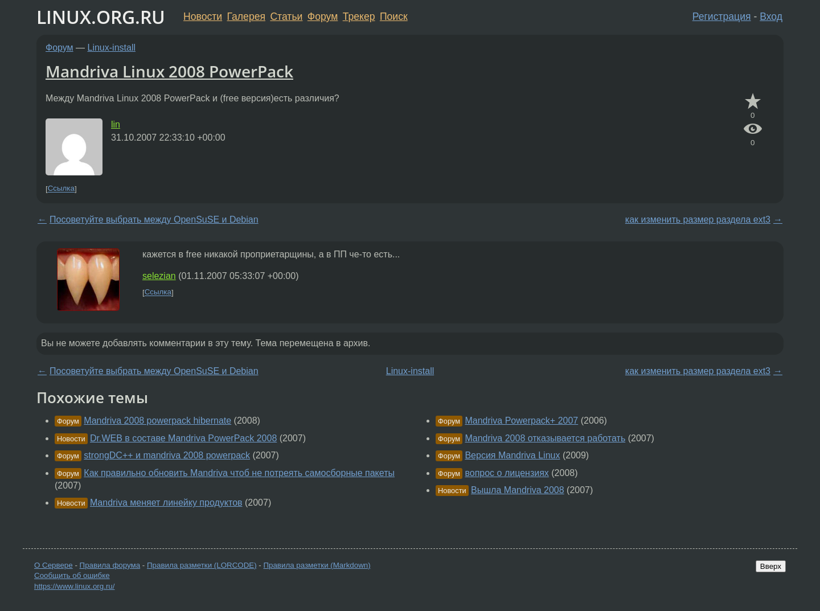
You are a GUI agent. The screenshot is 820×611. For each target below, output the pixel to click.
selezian (159, 276)
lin (115, 124)
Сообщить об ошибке (72, 575)
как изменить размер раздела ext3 (697, 219)
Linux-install (112, 47)
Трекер (359, 16)
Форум (323, 16)
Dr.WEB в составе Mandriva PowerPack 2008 (183, 438)
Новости (202, 16)
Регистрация (721, 16)
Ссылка (61, 188)
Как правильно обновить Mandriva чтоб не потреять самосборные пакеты (239, 473)
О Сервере (53, 565)
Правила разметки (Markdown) (316, 565)
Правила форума (110, 565)
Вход (771, 16)
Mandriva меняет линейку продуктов (166, 502)
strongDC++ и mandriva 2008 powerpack (167, 455)
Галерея (246, 16)
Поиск (394, 16)
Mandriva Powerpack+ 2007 (521, 420)
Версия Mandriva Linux (512, 455)
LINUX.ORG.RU (100, 17)
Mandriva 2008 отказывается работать (545, 438)
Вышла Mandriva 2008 (517, 490)
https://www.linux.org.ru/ (74, 586)
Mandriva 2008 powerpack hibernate (157, 420)
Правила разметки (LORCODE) (202, 565)
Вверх (770, 566)
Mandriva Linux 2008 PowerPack (169, 71)
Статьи (286, 16)
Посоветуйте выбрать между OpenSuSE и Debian (154, 219)
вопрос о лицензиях (506, 473)
